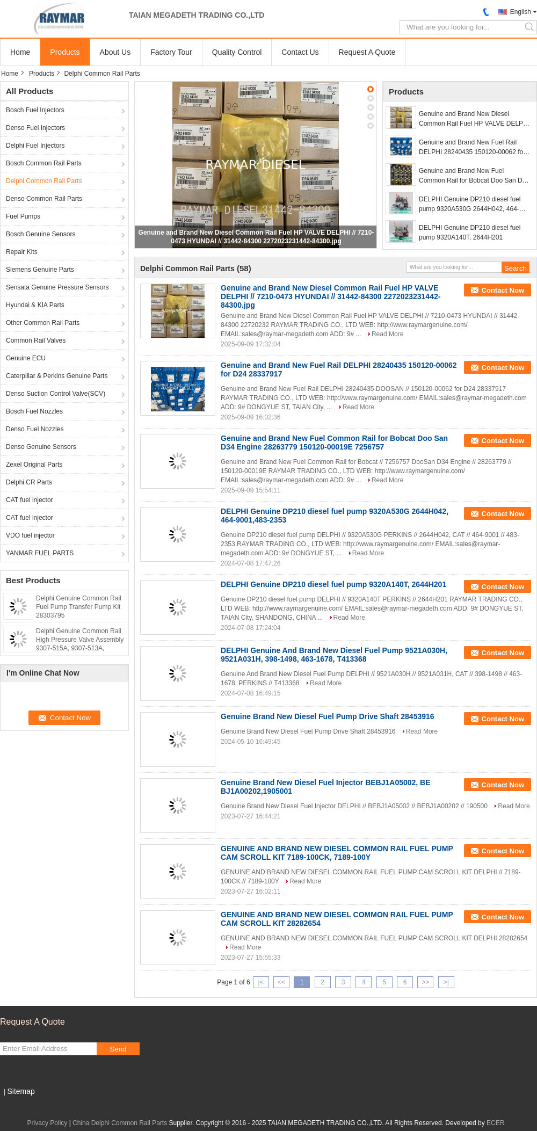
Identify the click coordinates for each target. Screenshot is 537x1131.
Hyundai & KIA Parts (35, 305)
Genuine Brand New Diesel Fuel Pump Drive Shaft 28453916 (327, 716)
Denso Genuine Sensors (41, 447)
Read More (387, 334)
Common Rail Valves (36, 340)
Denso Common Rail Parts (44, 198)
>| (446, 982)
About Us (115, 52)
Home (20, 52)
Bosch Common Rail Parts (44, 163)
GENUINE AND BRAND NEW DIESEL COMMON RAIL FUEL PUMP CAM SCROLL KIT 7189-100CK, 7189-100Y (337, 852)
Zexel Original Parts (34, 464)
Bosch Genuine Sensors (40, 234)
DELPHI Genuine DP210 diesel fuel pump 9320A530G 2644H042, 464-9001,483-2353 (469, 204)
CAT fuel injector (29, 500)
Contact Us (299, 52)
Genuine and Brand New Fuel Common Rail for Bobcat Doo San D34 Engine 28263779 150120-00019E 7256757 (474, 176)
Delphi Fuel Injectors (35, 145)
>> (425, 982)
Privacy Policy (47, 1123)
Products (64, 52)
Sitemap (20, 1091)
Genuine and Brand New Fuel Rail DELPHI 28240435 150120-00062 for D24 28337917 (472, 148)
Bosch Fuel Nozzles (34, 411)
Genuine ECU (26, 358)
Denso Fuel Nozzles (34, 429)
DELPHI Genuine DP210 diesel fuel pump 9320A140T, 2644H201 (469, 232)
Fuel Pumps (23, 216)
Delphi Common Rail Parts (44, 181)
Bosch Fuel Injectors (35, 110)
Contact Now (503, 290)
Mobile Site (19, 1104)
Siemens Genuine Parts (40, 269)
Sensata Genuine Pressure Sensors (57, 287)
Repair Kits (22, 252)
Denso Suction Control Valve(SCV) (55, 393)
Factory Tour (171, 52)
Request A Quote (367, 52)
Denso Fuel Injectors (35, 128)
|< (261, 982)
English (520, 12)
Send (118, 1049)
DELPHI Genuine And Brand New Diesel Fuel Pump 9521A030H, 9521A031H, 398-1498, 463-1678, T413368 (334, 654)
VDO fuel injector (30, 535)
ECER (495, 1123)
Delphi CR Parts (29, 482)
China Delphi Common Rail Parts (119, 1123)
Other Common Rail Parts (42, 323)
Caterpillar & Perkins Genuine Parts (56, 376)
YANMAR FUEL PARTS (40, 553)
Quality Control (237, 52)
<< (281, 982)
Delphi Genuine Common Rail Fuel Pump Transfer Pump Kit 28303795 (78, 607)
